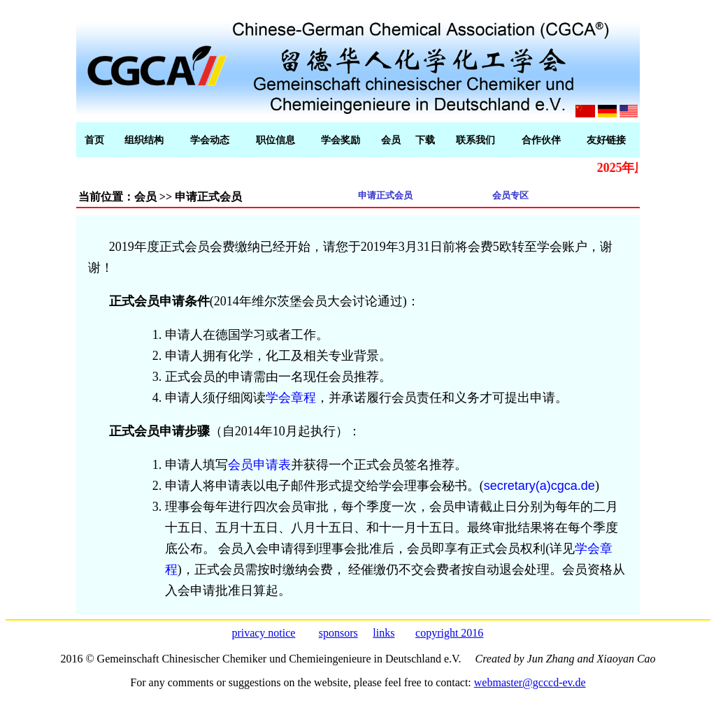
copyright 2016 (449, 633)
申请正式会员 (385, 195)
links (383, 633)
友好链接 (606, 140)
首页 (94, 140)
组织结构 (144, 140)
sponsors (338, 633)
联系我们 (475, 140)
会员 (391, 140)
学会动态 (209, 140)
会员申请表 (259, 465)
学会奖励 (340, 140)
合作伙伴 (541, 140)
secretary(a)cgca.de (539, 486)
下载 (425, 140)
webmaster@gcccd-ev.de (530, 682)
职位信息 (275, 140)
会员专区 (510, 195)
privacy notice (263, 633)
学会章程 (291, 398)
